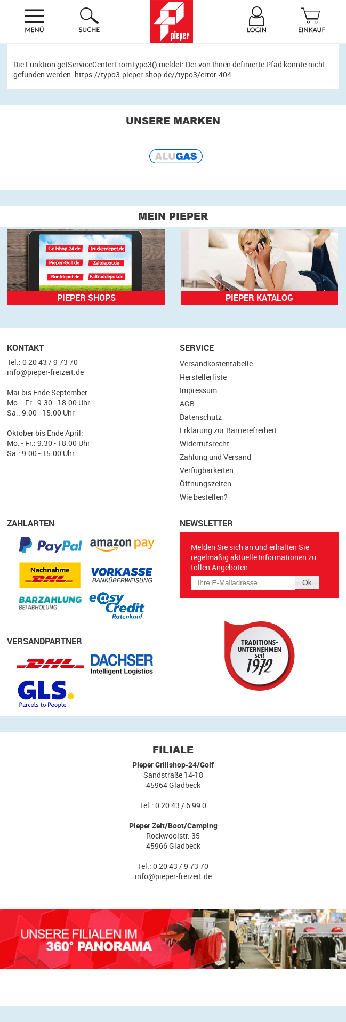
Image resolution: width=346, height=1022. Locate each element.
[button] (307, 582)
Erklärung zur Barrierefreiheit (228, 430)
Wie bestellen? (204, 497)
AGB (187, 403)
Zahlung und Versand (215, 457)
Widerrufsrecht (204, 443)
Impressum (198, 390)
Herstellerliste (203, 377)
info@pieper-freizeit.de (45, 372)
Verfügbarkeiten (207, 470)
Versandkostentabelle (216, 363)
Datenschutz (201, 417)
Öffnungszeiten (205, 483)
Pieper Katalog (259, 298)
